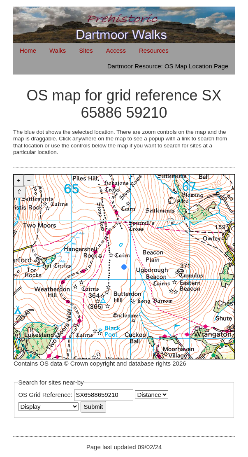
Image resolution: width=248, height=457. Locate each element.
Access (116, 50)
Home (28, 50)
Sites (86, 50)
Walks (57, 50)
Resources (154, 50)
